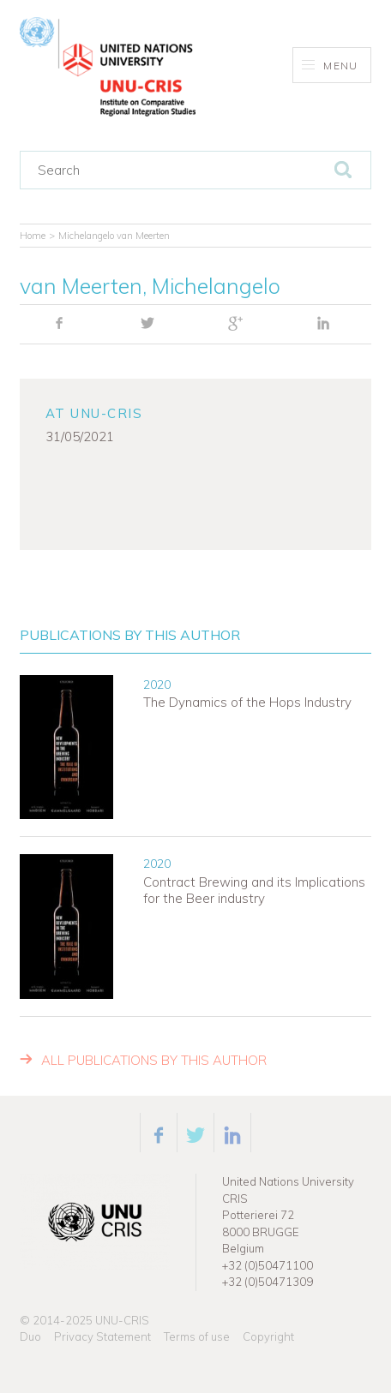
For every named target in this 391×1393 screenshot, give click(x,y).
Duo (30, 1336)
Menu (330, 65)
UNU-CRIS (122, 1320)
